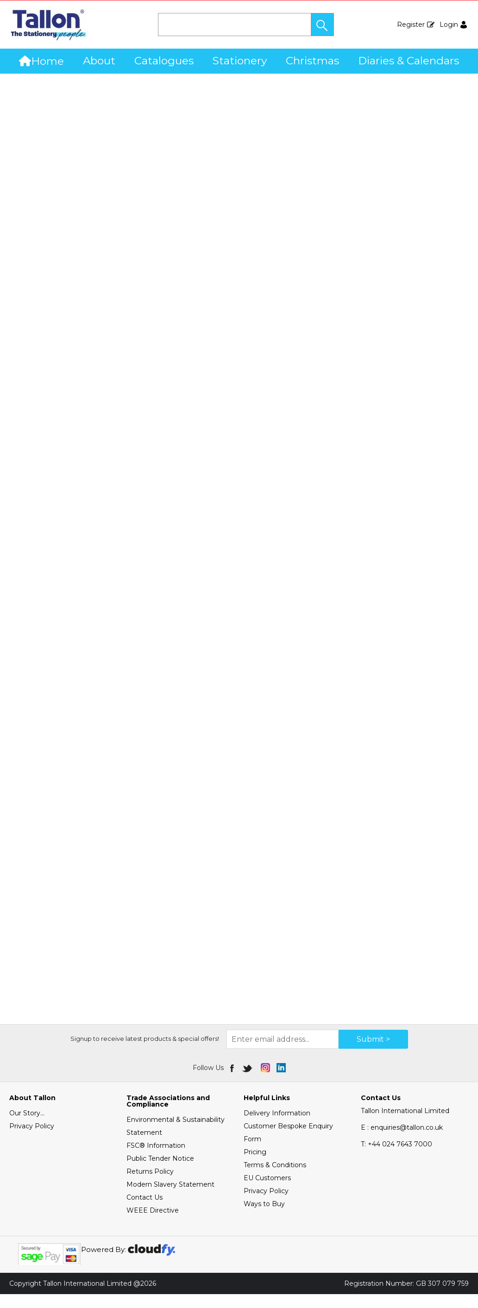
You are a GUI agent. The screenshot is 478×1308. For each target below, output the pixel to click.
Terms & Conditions (275, 1179)
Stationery (240, 60)
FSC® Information (155, 1159)
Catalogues (164, 60)
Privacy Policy (31, 1140)
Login (449, 24)
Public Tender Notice (160, 1172)
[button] (322, 24)
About (99, 60)
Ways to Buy (264, 1218)
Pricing (255, 1166)
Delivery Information (277, 1127)
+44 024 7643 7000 (396, 1158)
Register (411, 24)
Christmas (312, 60)
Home (41, 61)
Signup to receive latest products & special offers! (144, 1053)
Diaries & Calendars (408, 60)
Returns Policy (150, 1185)
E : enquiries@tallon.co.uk (402, 1141)
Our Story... (26, 1127)
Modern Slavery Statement (170, 1198)
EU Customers (267, 1192)
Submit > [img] (373, 1053)
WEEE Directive (152, 1224)
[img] (232, 1081)
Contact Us (144, 1211)
